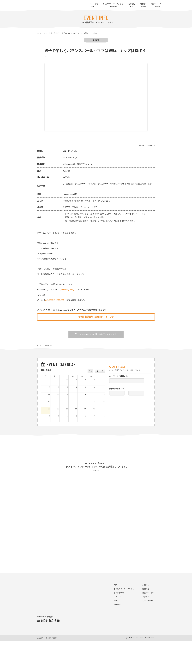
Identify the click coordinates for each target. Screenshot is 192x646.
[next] (102, 376)
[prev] (97, 376)
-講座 (116, 606)
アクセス (145, 602)
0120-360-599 (50, 625)
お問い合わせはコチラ (178, 10)
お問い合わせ (147, 606)
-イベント (117, 602)
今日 (90, 376)
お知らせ (145, 590)
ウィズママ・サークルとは (113, 5)
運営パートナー (157, 5)
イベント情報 (93, 5)
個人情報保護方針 (51, 643)
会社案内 (40, 643)
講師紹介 (143, 5)
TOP (115, 590)
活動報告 (131, 5)
